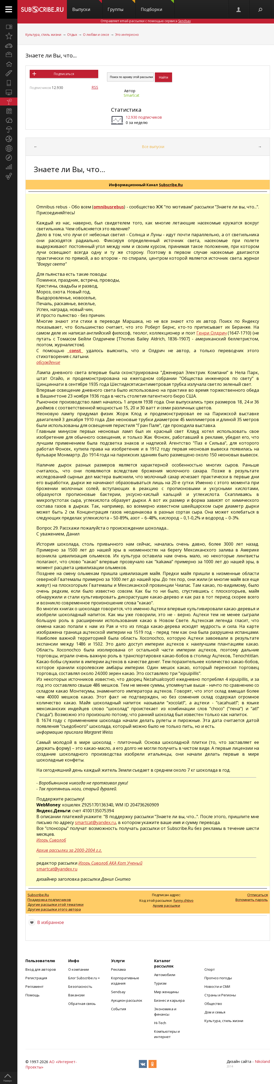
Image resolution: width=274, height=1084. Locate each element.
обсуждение (48, 362)
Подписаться (64, 74)
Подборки (157, 6)
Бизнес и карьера (169, 1000)
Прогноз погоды (218, 978)
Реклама (118, 969)
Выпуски (87, 6)
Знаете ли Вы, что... (51, 55)
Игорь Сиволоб (51, 840)
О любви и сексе (96, 34)
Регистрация (36, 978)
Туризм (160, 983)
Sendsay (118, 991)
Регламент (34, 986)
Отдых (72, 34)
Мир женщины (166, 991)
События (118, 1009)
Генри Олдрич (211, 333)
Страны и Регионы (220, 995)
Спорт (209, 969)
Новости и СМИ (217, 986)
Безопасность (80, 986)
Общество (213, 1003)
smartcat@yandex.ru (95, 822)
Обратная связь (82, 1003)
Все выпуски (153, 146)
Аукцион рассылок (126, 1000)
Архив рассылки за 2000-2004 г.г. (69, 850)
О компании (78, 969)
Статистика (126, 109)
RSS (95, 87)
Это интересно (127, 34)
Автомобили (164, 974)
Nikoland (262, 1061)
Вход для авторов (40, 969)
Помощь (32, 995)
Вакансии (76, 995)
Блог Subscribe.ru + (84, 978)
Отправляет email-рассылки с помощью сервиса (146, 21)
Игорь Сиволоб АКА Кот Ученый (110, 863)
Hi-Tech (160, 1022)
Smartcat (131, 95)
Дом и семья (214, 1012)
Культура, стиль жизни (43, 34)
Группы (121, 6)
